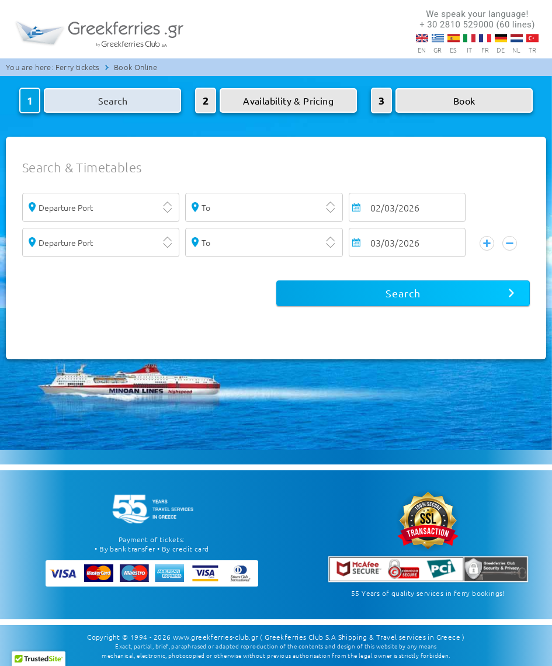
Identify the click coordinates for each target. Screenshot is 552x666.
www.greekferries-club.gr (215, 636)
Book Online (135, 66)
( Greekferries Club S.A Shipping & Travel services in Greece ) (362, 636)
